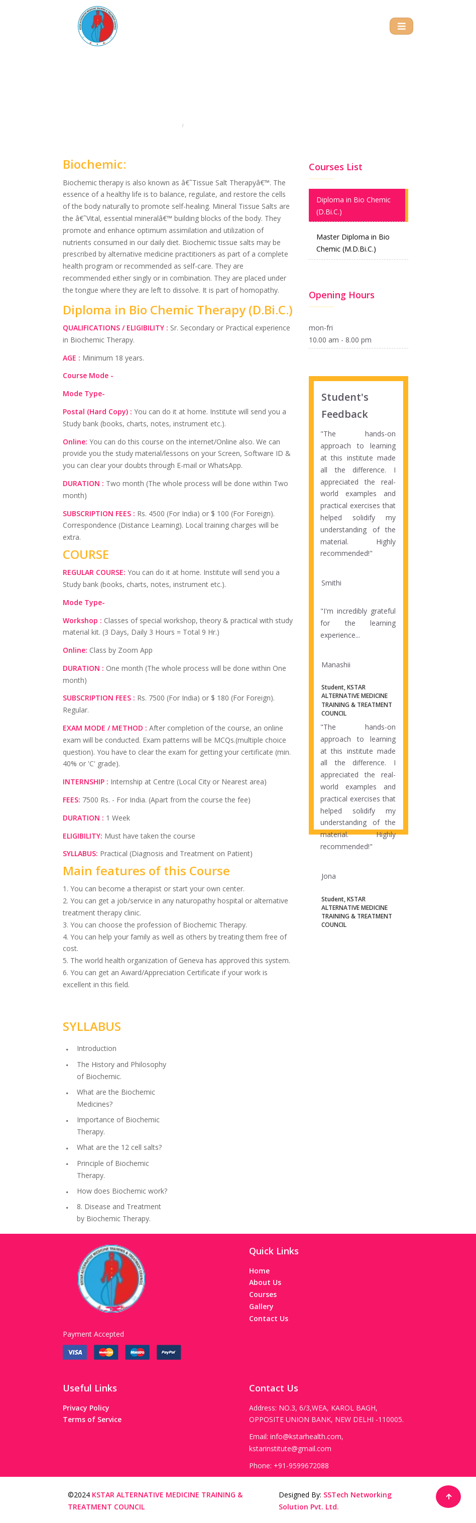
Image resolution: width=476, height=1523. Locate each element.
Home (169, 128)
